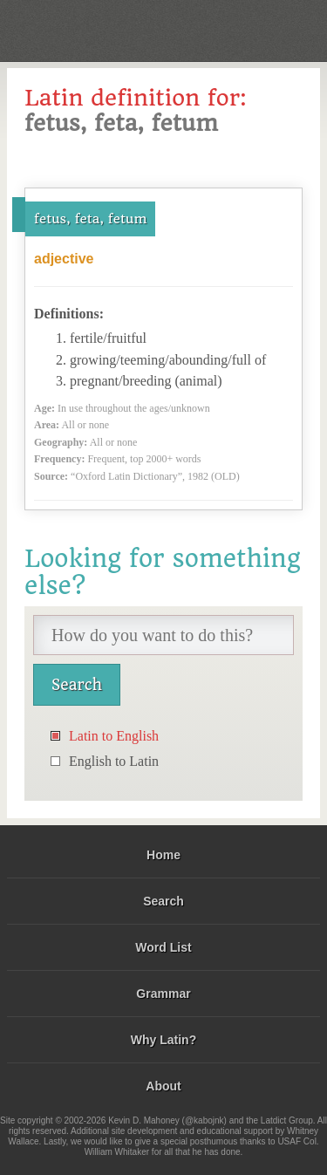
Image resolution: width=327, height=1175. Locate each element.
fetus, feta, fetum (90, 219)
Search (163, 901)
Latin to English (114, 735)
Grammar (163, 994)
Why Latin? (163, 1040)
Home (163, 855)
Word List (163, 947)
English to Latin (114, 761)
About (163, 1086)
